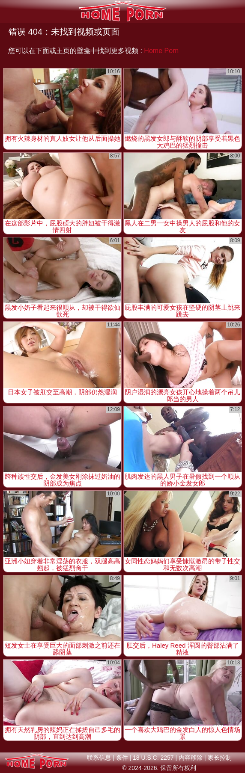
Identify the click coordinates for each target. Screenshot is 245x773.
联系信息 (99, 757)
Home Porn (161, 50)
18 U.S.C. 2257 (153, 757)
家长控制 (220, 757)
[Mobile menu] (8, 11)
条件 (122, 757)
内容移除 (191, 757)
